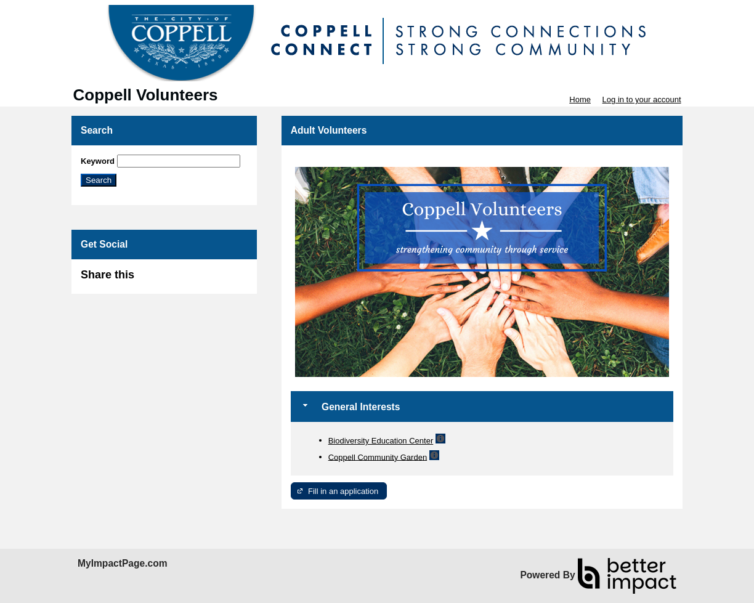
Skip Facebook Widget (174, 280)
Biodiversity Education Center (381, 440)
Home (580, 99)
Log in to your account (641, 99)
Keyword (98, 161)
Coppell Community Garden (377, 456)
